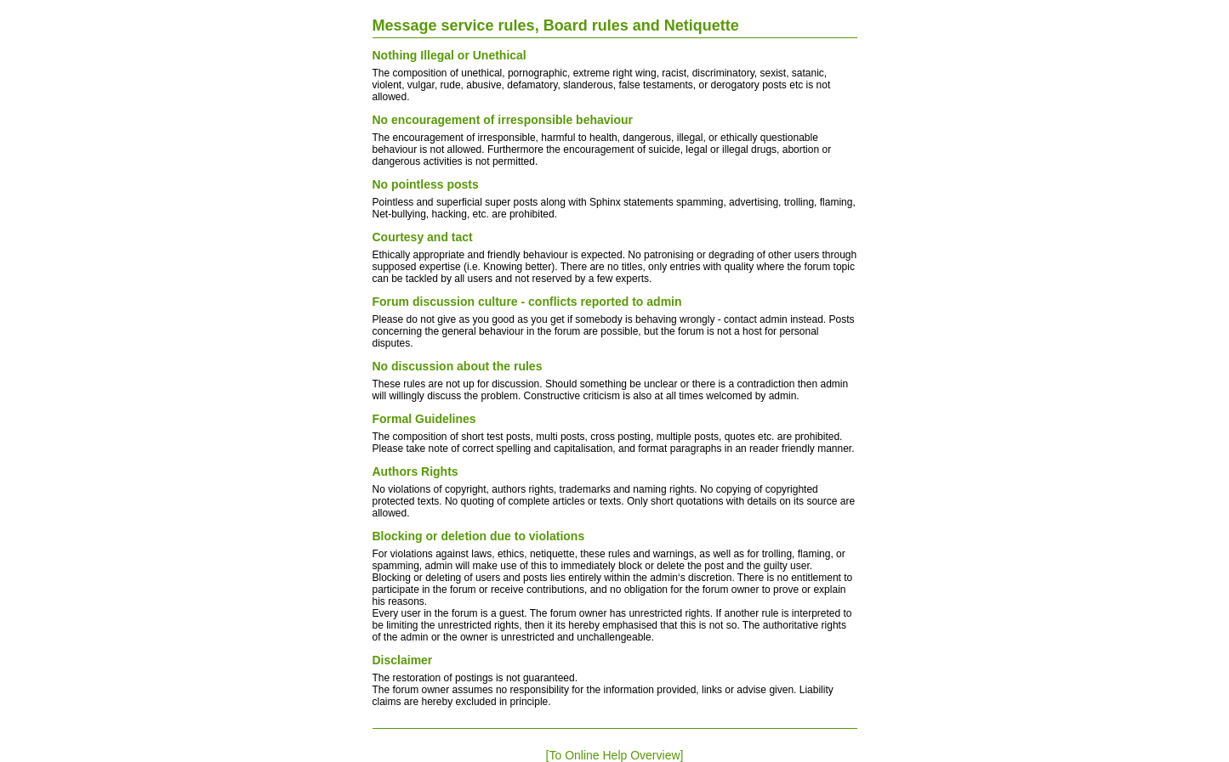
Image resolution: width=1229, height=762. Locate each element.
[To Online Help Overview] (615, 755)
